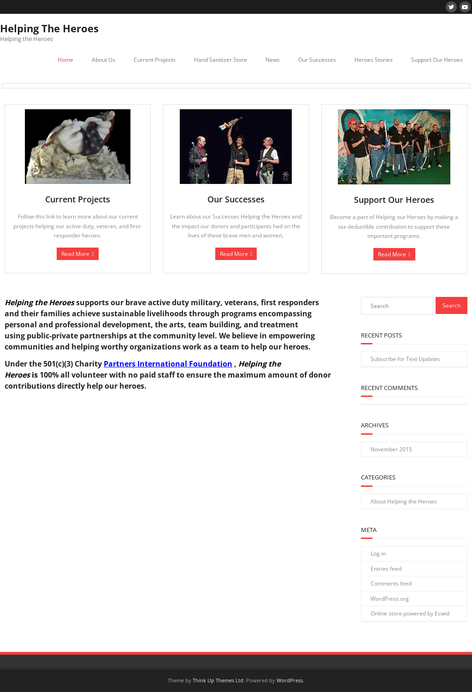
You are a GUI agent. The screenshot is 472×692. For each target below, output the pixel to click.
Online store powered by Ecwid (410, 613)
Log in (378, 553)
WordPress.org (390, 599)
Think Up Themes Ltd (218, 680)
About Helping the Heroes (404, 501)
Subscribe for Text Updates (405, 359)
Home (65, 60)
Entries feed (386, 569)
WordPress (290, 680)
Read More (75, 254)
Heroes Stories (373, 60)
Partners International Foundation (168, 364)
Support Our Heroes (437, 60)
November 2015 (391, 449)
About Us (103, 60)
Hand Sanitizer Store (220, 60)
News (273, 60)
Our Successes (317, 60)
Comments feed (391, 583)
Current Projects (155, 60)
